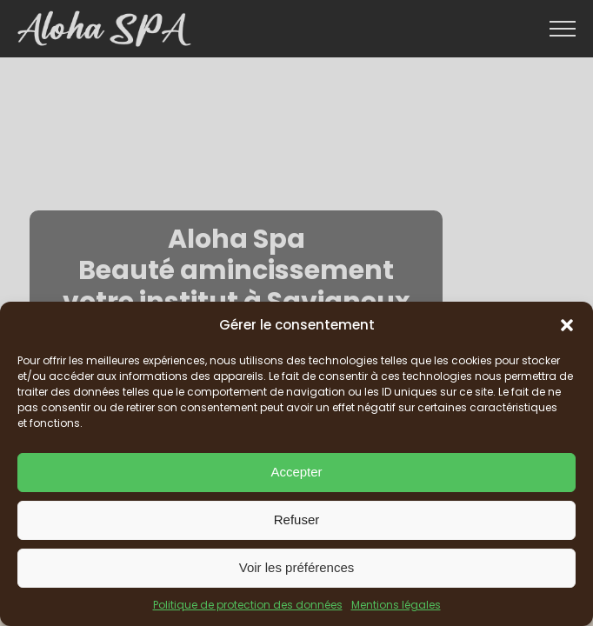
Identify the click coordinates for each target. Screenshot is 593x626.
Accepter (296, 471)
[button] (567, 325)
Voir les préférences (297, 567)
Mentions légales (396, 604)
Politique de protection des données (248, 604)
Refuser (297, 519)
